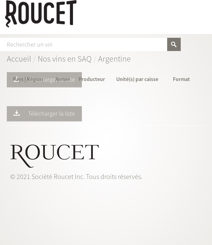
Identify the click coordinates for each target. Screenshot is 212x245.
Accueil (19, 58)
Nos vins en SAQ (65, 58)
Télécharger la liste (44, 79)
